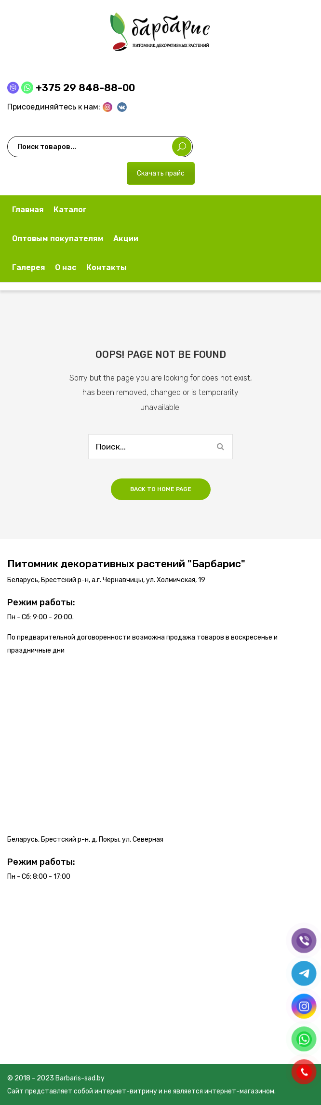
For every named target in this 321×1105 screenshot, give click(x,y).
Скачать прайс (161, 173)
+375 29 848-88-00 (85, 88)
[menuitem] (28, 209)
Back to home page (160, 489)
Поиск (181, 146)
